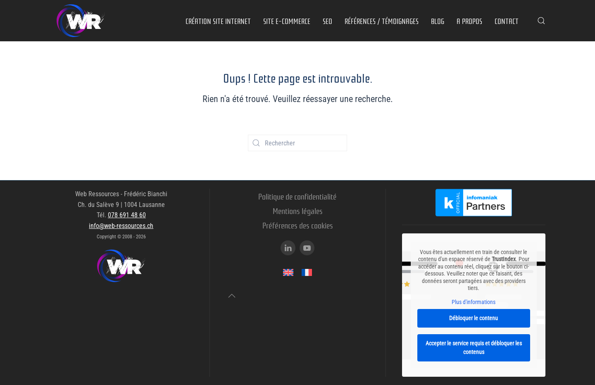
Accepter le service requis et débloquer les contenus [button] (474, 347)
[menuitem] (288, 272)
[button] (541, 20)
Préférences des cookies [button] (297, 225)
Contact (507, 20)
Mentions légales (298, 210)
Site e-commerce (286, 20)
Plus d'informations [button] (474, 302)
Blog (437, 20)
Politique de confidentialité (297, 196)
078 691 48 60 (127, 215)
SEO (327, 20)
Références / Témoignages (382, 20)
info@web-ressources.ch (121, 226)
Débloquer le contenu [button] (474, 318)
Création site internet (218, 20)
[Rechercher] (297, 143)
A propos (469, 20)
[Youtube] (307, 247)
